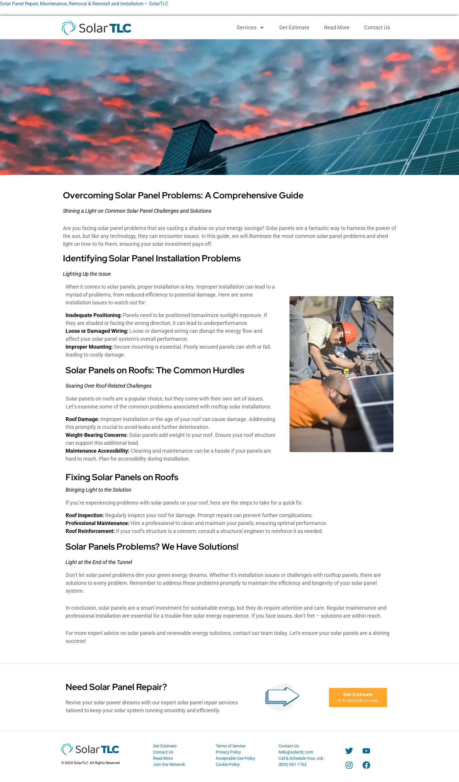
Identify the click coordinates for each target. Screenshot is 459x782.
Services (251, 27)
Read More (337, 27)
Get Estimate (294, 27)
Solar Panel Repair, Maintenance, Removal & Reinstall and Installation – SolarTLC (84, 3)
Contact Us (377, 27)
